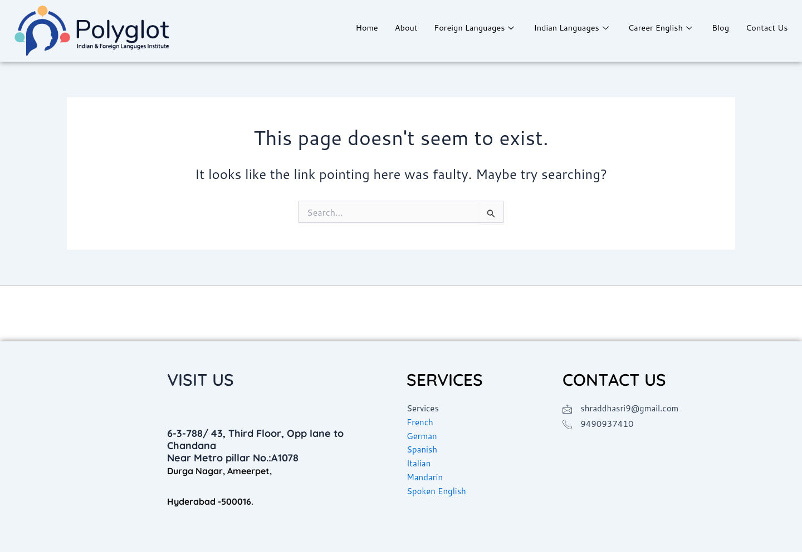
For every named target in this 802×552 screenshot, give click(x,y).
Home (357, 27)
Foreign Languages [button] (468, 27)
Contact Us (766, 27)
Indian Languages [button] (568, 27)
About (397, 27)
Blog (719, 27)
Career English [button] (658, 27)
